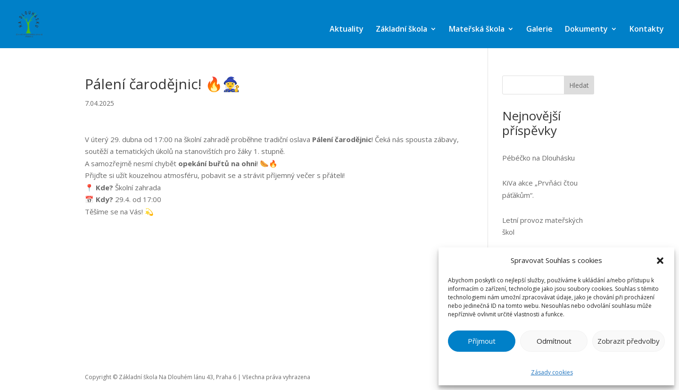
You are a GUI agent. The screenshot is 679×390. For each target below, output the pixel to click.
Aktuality (347, 29)
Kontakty (646, 29)
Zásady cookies (552, 372)
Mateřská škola (477, 29)
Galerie (539, 29)
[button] (660, 260)
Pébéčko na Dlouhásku (538, 157)
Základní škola (401, 29)
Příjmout (482, 341)
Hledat (579, 85)
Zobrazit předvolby (628, 341)
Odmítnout (554, 341)
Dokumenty (586, 29)
